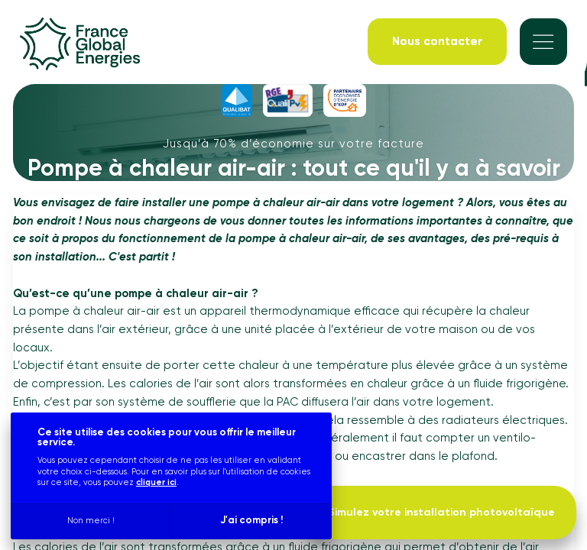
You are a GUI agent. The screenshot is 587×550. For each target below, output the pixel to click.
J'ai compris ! (251, 521)
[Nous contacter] (437, 41)
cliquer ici (156, 482)
